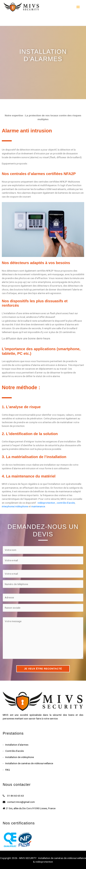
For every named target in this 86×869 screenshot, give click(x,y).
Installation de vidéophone (19, 757)
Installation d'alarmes (16, 744)
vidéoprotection (46, 502)
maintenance (38, 506)
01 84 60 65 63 (15, 795)
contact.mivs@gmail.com (21, 801)
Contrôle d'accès (14, 750)
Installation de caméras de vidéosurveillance (29, 763)
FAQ (7, 769)
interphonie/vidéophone (15, 506)
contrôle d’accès (66, 502)
